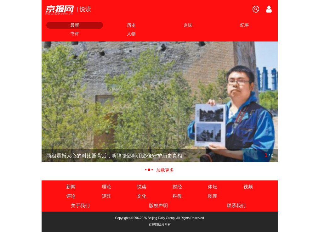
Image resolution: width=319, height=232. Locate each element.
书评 (74, 33)
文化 (141, 196)
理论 (106, 186)
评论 (71, 196)
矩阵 (106, 196)
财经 (177, 186)
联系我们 (236, 205)
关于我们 (80, 205)
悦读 (141, 186)
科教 (177, 196)
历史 (131, 25)
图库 (212, 196)
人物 (131, 33)
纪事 (244, 25)
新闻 (71, 186)
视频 (248, 186)
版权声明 (158, 205)
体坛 (212, 186)
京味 (188, 25)
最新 (74, 25)
